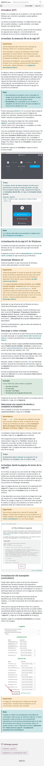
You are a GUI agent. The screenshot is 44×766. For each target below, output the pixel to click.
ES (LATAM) (29, 6)
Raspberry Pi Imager (14, 235)
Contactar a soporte (9, 749)
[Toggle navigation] (1, 5)
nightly (3, 123)
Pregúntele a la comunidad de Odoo (14, 753)
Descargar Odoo (9, 299)
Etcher (17, 111)
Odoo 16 (38, 6)
